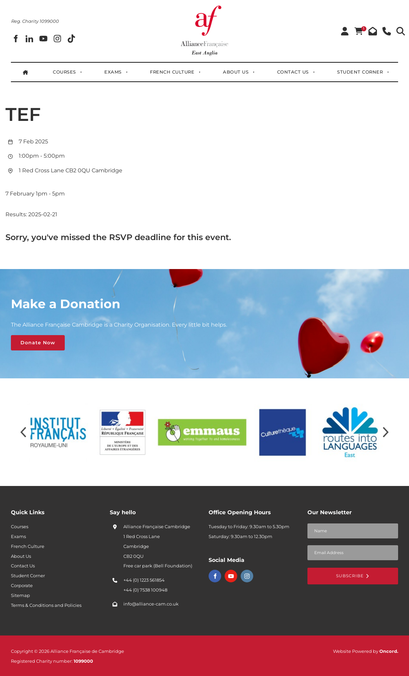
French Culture (172, 72)
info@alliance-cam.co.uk (151, 604)
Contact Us (293, 72)
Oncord (388, 651)
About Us (235, 72)
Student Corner (360, 72)
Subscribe (352, 575)
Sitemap (20, 595)
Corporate (22, 585)
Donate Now (28, 340)
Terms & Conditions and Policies (46, 605)
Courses (64, 72)
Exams (113, 72)
